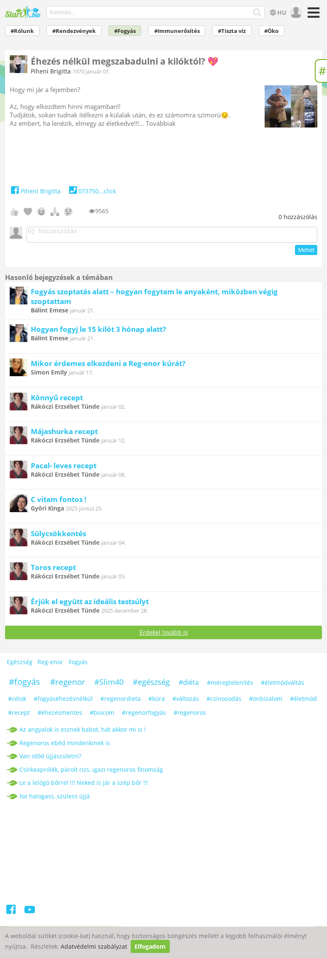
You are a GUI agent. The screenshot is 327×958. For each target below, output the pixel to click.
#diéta (189, 684)
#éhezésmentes (60, 715)
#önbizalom (265, 701)
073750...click (91, 191)
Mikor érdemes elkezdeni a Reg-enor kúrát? (108, 366)
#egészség (151, 684)
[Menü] (312, 15)
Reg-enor (50, 664)
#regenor (67, 684)
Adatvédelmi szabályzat (94, 946)
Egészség (19, 664)
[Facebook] (11, 913)
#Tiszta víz (232, 31)
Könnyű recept (57, 400)
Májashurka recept (64, 434)
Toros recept (53, 570)
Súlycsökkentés (58, 536)
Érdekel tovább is (163, 635)
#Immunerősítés (177, 31)
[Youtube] (29, 913)
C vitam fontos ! (58, 502)
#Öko (271, 31)
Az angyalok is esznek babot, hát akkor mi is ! (82, 732)
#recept (19, 715)
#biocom (102, 715)
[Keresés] (257, 12)
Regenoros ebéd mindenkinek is (64, 745)
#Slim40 (108, 684)
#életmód (303, 701)
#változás (185, 701)
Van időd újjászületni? (50, 758)
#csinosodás (223, 701)
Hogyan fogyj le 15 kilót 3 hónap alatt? (98, 332)
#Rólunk (22, 31)
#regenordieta (120, 701)
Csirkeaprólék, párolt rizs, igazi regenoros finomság (91, 772)
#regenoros (190, 715)
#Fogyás (125, 31)
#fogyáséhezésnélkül (63, 701)
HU (277, 12)
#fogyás (24, 684)
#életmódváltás (282, 685)
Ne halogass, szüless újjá (54, 799)
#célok (17, 701)
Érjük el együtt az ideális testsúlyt (90, 604)
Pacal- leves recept (63, 468)
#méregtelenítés (230, 685)
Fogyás (78, 664)
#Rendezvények (74, 31)
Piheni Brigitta (51, 71)
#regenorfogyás (144, 715)
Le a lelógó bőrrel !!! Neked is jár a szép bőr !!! (83, 785)
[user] (295, 12)
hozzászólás (298, 217)
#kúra (156, 701)
